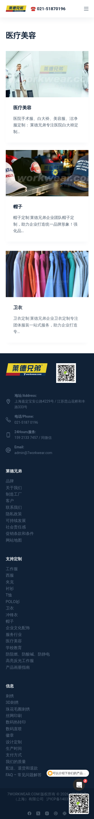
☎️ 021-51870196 (48, 8)
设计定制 (14, 742)
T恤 (9, 595)
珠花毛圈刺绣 (18, 709)
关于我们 (14, 487)
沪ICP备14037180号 (63, 799)
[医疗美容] (47, 74)
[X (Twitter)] (38, 813)
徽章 (10, 735)
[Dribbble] (56, 813)
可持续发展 (16, 520)
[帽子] (47, 173)
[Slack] (64, 813)
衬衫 (10, 588)
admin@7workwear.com (33, 453)
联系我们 (14, 507)
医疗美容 (22, 107)
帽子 (17, 206)
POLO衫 (13, 601)
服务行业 (14, 634)
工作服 (12, 568)
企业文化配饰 (18, 627)
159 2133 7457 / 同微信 (33, 438)
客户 (10, 500)
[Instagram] (47, 813)
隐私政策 (14, 514)
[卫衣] (47, 279)
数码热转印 (16, 722)
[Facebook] (29, 813)
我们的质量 (16, 761)
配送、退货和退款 (22, 768)
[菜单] (86, 8)
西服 (10, 575)
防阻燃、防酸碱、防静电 (28, 654)
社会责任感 (16, 527)
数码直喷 (14, 728)
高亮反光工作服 (20, 660)
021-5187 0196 (26, 422)
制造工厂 (14, 494)
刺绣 (10, 696)
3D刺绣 (12, 702)
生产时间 (14, 748)
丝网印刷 (14, 715)
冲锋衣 (12, 615)
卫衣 (17, 312)
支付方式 (14, 755)
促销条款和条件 (20, 533)
